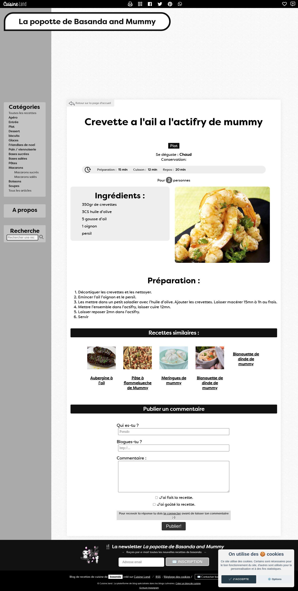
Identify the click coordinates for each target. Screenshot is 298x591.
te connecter (172, 513)
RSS (158, 576)
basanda (115, 576)
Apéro (13, 118)
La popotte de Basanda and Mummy (87, 22)
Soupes (14, 186)
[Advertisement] (149, 65)
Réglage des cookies (177, 576)
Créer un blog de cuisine (188, 583)
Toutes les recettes (22, 113)
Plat (11, 127)
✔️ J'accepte (239, 579)
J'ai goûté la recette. (174, 504)
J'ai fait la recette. (174, 497)
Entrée (13, 122)
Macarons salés (25, 177)
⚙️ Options (274, 579)
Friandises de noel (22, 145)
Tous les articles (20, 191)
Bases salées (18, 159)
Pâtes (13, 163)
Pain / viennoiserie (22, 149)
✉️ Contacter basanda (211, 576)
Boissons (15, 181)
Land (142, 576)
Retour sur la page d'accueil (93, 103)
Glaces (13, 140)
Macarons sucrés (26, 172)
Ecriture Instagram (149, 588)
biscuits (14, 136)
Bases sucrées (19, 154)
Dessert (14, 131)
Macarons (16, 168)
